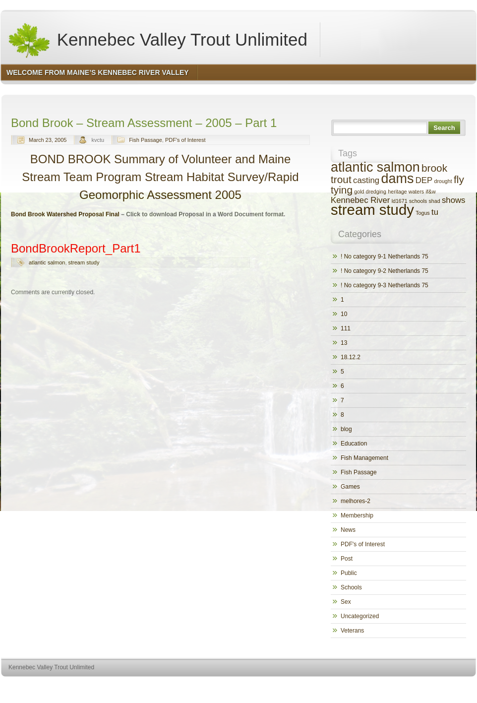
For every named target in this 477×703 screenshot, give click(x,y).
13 (344, 342)
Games (350, 486)
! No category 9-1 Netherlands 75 (384, 256)
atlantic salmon (47, 262)
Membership (357, 515)
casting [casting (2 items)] (366, 180)
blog (346, 429)
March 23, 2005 (47, 140)
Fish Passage (145, 140)
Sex (346, 601)
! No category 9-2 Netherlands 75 (384, 270)
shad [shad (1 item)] (434, 201)
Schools (351, 587)
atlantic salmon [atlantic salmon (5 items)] (375, 167)
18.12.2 (350, 357)
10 (344, 314)
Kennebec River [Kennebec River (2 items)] (360, 200)
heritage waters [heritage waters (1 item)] (406, 191)
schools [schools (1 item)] (418, 201)
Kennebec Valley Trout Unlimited (157, 39)
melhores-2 (355, 501)
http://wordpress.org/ (364, 686)
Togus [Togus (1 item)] (422, 213)
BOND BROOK (72, 159)
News (348, 529)
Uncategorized (360, 616)
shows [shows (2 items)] (454, 200)
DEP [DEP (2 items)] (424, 180)
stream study (84, 262)
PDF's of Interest (185, 140)
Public (349, 573)
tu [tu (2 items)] (434, 212)
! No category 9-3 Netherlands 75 (384, 285)
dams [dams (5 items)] (397, 178)
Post (347, 558)
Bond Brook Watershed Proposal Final (65, 214)
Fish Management (364, 457)
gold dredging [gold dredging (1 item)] (370, 191)
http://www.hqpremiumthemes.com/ (437, 686)
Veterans (352, 630)
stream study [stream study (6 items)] (372, 209)
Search (444, 127)
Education (354, 443)
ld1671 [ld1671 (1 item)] (400, 201)
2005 (228, 194)
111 (346, 328)
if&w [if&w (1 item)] (430, 191)
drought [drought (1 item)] (443, 181)
